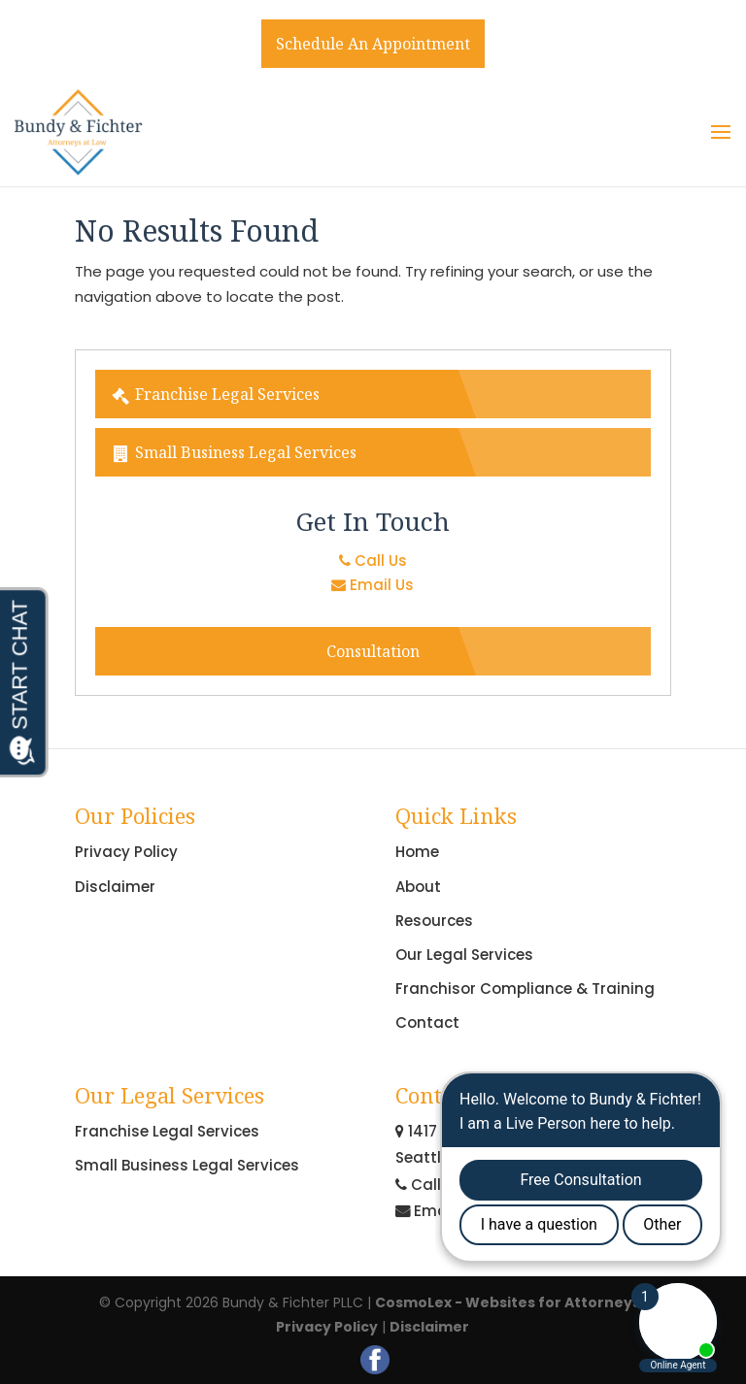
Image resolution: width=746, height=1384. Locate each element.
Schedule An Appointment (373, 43)
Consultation (373, 651)
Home (417, 851)
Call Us (373, 560)
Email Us (372, 585)
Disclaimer (115, 886)
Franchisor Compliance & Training (525, 988)
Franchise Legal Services (215, 394)
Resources (434, 920)
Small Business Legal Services (233, 452)
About (418, 886)
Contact (427, 1022)
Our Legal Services (464, 954)
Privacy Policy (126, 851)
